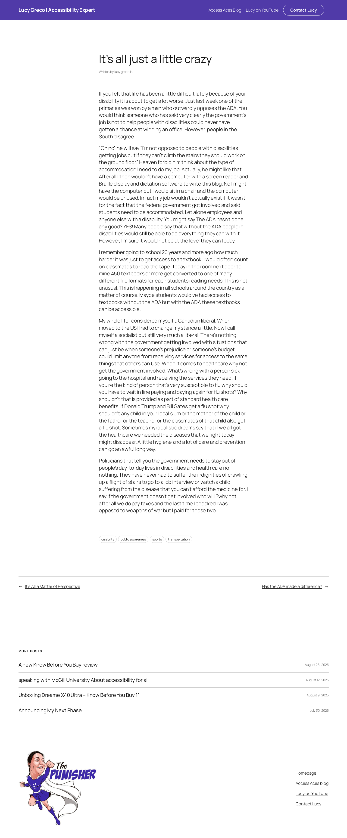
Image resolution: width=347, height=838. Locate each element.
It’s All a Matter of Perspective (52, 586)
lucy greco (121, 71)
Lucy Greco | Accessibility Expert (57, 9)
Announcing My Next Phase (50, 710)
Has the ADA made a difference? (292, 586)
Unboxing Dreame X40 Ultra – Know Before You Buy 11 (79, 695)
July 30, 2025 (319, 710)
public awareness (133, 539)
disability (107, 539)
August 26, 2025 (317, 664)
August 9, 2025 (318, 695)
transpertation (179, 539)
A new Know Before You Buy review (58, 665)
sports (157, 539)
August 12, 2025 (317, 680)
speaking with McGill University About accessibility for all (84, 680)
